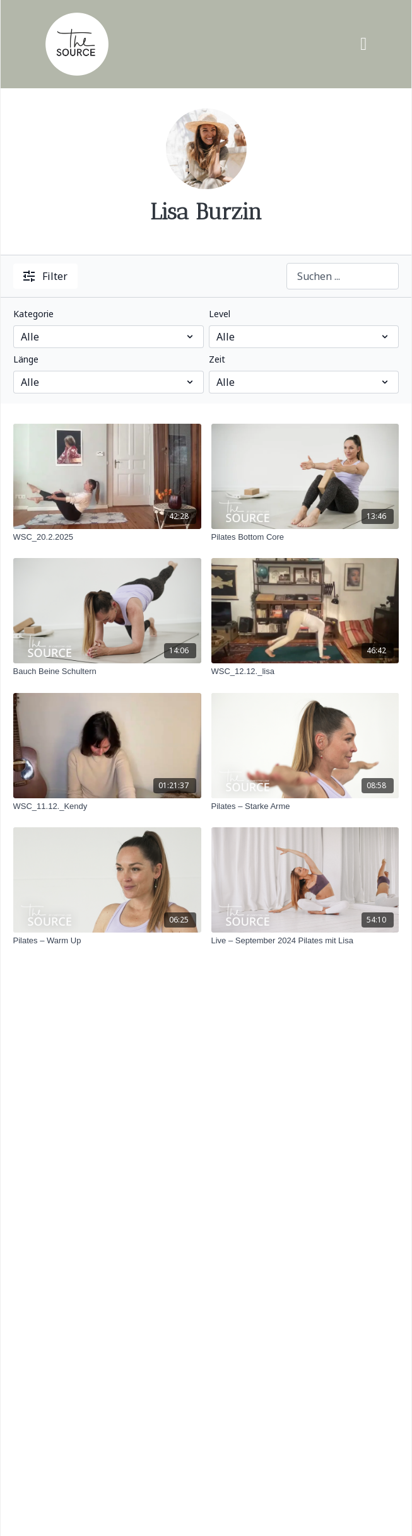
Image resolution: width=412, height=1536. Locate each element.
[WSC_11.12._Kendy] (107, 806)
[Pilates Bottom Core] (305, 537)
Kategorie (33, 314)
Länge (25, 359)
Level (219, 314)
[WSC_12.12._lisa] (305, 671)
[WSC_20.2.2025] (107, 537)
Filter (45, 276)
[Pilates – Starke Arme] (305, 806)
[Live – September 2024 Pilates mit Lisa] (305, 940)
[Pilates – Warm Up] (107, 940)
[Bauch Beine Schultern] (107, 671)
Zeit (217, 359)
